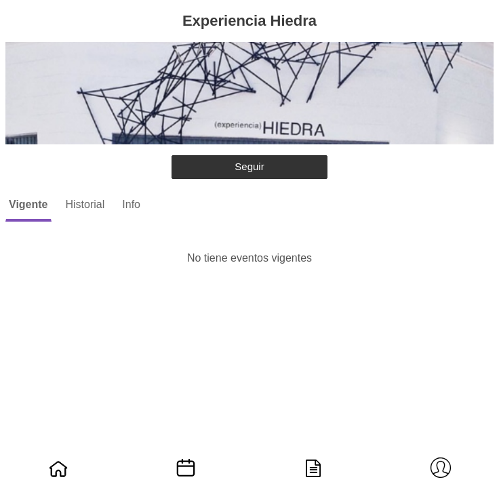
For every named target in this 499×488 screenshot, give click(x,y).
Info (131, 204)
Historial (85, 204)
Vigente (28, 204)
